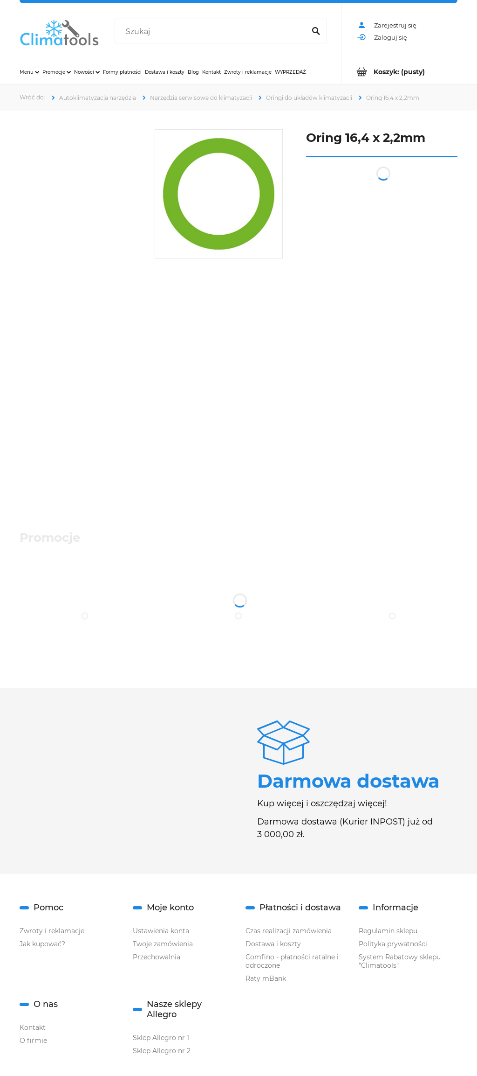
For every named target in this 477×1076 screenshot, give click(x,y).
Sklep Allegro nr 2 (162, 1051)
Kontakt (33, 1027)
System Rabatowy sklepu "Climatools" (400, 961)
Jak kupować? (42, 944)
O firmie (33, 1040)
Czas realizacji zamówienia (288, 931)
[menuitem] (29, 72)
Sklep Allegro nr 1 (161, 1038)
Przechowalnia (156, 957)
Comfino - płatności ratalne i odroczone (292, 961)
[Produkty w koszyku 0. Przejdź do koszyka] (399, 71)
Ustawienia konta (161, 931)
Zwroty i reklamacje (52, 931)
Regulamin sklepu (388, 931)
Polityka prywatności (393, 944)
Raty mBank (265, 978)
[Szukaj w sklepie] (212, 32)
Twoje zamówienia (163, 944)
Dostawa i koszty (273, 944)
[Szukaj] (316, 31)
